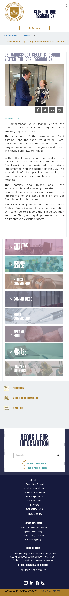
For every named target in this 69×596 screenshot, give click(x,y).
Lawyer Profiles (20, 351)
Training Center (20, 264)
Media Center (10, 35)
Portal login (34, 28)
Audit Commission (22, 316)
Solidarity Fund (34, 509)
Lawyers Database (21, 368)
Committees (34, 500)
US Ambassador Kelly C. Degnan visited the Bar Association (34, 41)
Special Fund (19, 333)
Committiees (23, 299)
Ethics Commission (22, 281)
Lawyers (34, 505)
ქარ (62, 5)
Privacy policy (34, 514)
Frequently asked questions (34, 462)
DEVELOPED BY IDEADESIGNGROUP (21, 591)
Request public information (34, 467)
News (27, 35)
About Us (34, 480)
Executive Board (21, 247)
